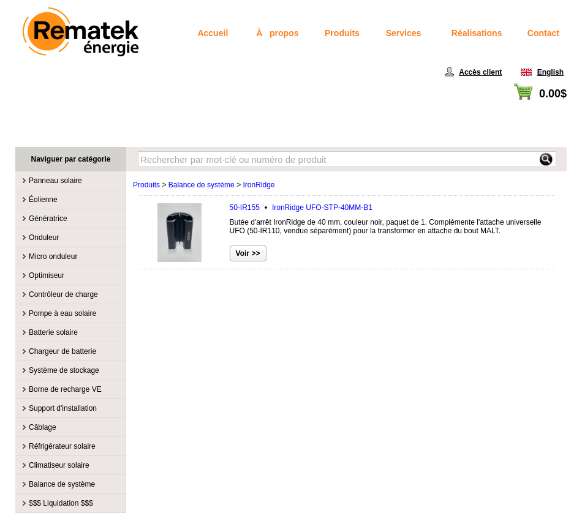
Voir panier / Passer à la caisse (516, 107)
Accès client (480, 72)
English (550, 72)
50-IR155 (301, 207)
